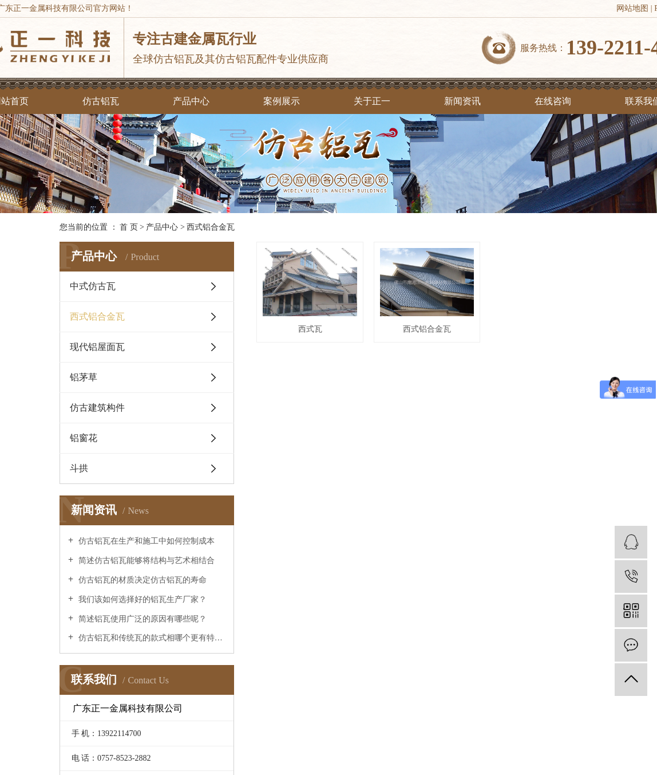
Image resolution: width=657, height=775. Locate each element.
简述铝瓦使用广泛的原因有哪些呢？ (141, 619)
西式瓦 (317, 339)
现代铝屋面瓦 (97, 347)
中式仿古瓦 (93, 286)
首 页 (129, 227)
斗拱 (79, 468)
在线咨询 (553, 101)
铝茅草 (83, 377)
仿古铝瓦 (100, 101)
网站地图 (632, 8)
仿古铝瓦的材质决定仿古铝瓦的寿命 (141, 580)
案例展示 (281, 101)
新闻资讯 (462, 101)
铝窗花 (83, 438)
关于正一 (372, 101)
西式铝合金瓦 (211, 227)
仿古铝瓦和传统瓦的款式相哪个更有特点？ (150, 638)
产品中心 (191, 101)
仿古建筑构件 (97, 407)
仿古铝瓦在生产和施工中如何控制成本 (145, 541)
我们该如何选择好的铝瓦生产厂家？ (141, 599)
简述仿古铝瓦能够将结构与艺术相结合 (145, 560)
